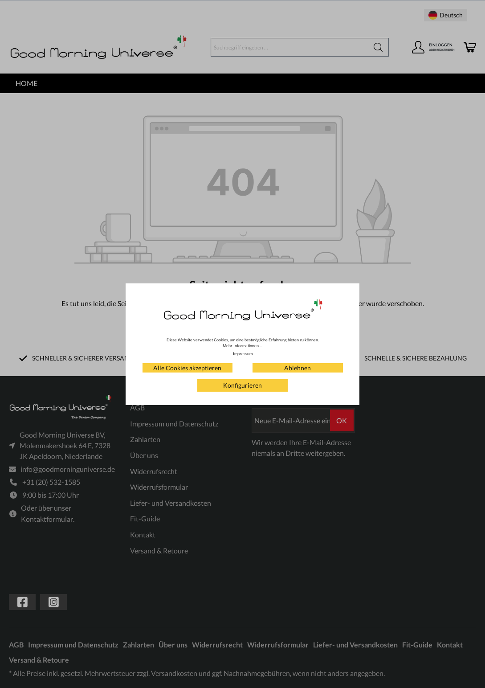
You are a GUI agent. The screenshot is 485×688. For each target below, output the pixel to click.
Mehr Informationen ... (242, 345)
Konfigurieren (242, 385)
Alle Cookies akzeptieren (187, 368)
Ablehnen (297, 368)
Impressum (243, 353)
